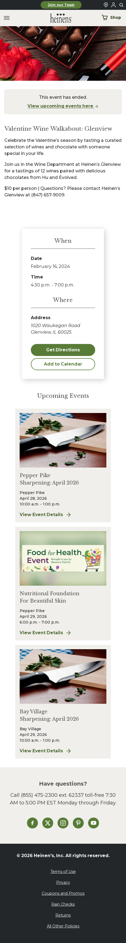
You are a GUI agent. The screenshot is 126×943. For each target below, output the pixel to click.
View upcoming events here (63, 106)
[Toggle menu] (7, 18)
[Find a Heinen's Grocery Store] (106, 5)
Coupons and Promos (63, 893)
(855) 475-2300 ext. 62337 (52, 795)
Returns (63, 915)
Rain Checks (63, 904)
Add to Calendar (63, 364)
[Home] (57, 18)
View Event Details (63, 514)
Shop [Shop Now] (111, 17)
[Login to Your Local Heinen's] (113, 5)
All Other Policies (63, 926)
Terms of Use (63, 871)
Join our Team (61, 5)
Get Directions (63, 349)
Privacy (63, 882)
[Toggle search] (121, 5)
